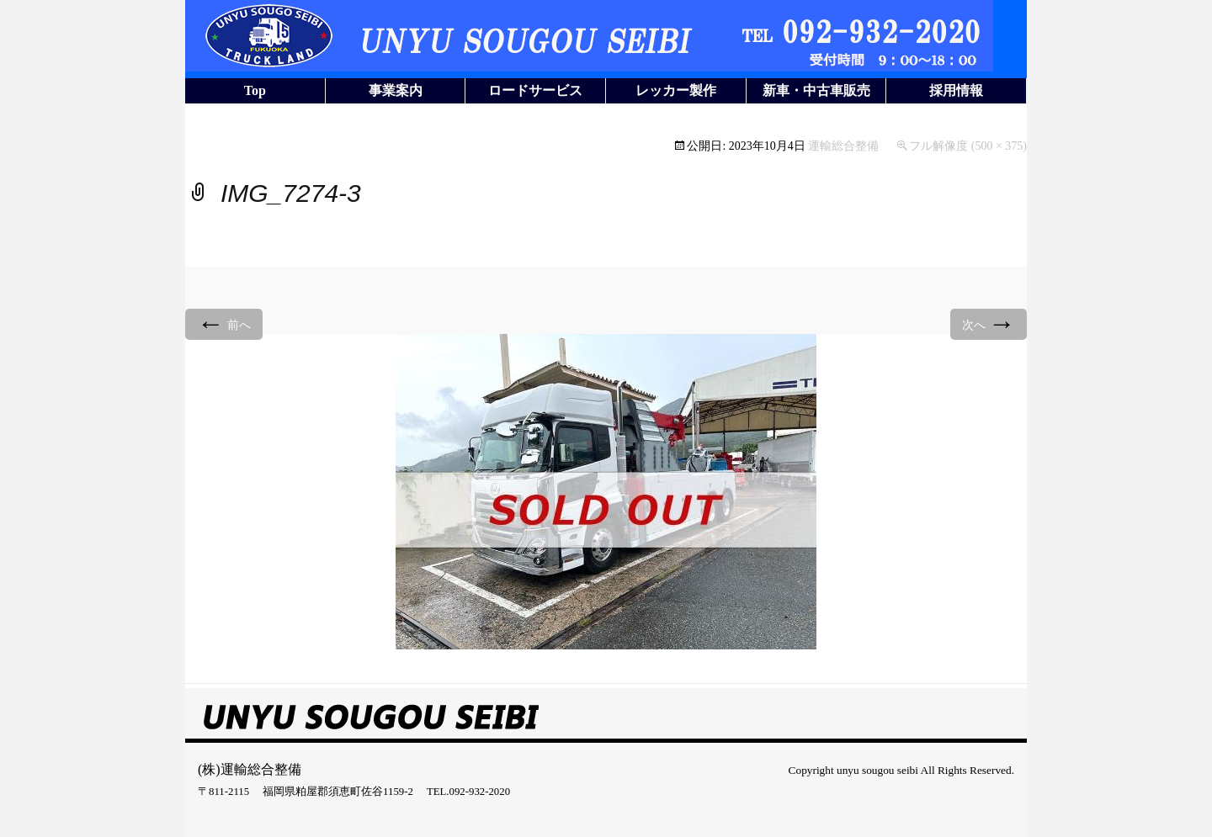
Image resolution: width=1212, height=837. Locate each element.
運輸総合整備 (843, 146)
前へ (224, 323)
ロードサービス (535, 90)
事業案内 (396, 90)
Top (255, 90)
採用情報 (956, 90)
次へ (989, 323)
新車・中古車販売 (816, 90)
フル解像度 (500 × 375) (968, 146)
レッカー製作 (675, 90)
